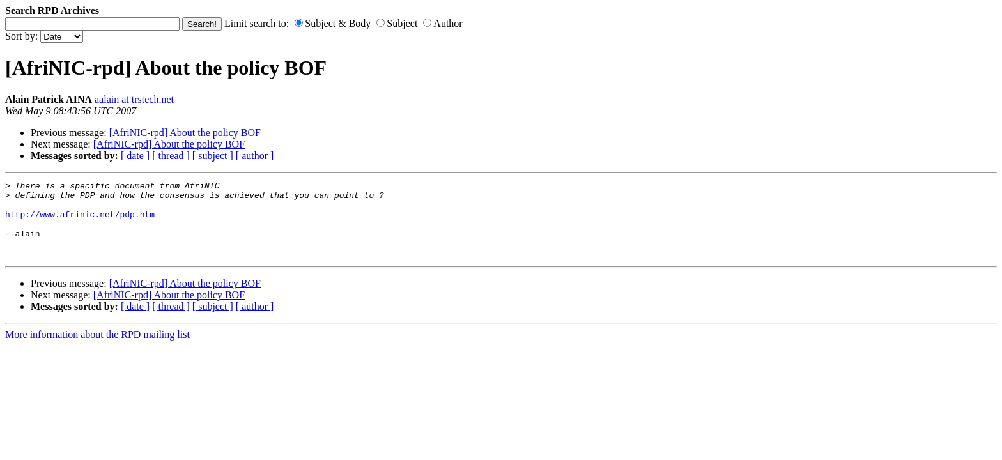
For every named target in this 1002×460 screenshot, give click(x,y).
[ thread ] (171, 155)
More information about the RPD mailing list (97, 349)
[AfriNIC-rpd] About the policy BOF (185, 132)
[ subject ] (212, 155)
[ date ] (135, 155)
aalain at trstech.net (134, 99)
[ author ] (255, 155)
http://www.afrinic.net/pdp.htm (80, 221)
